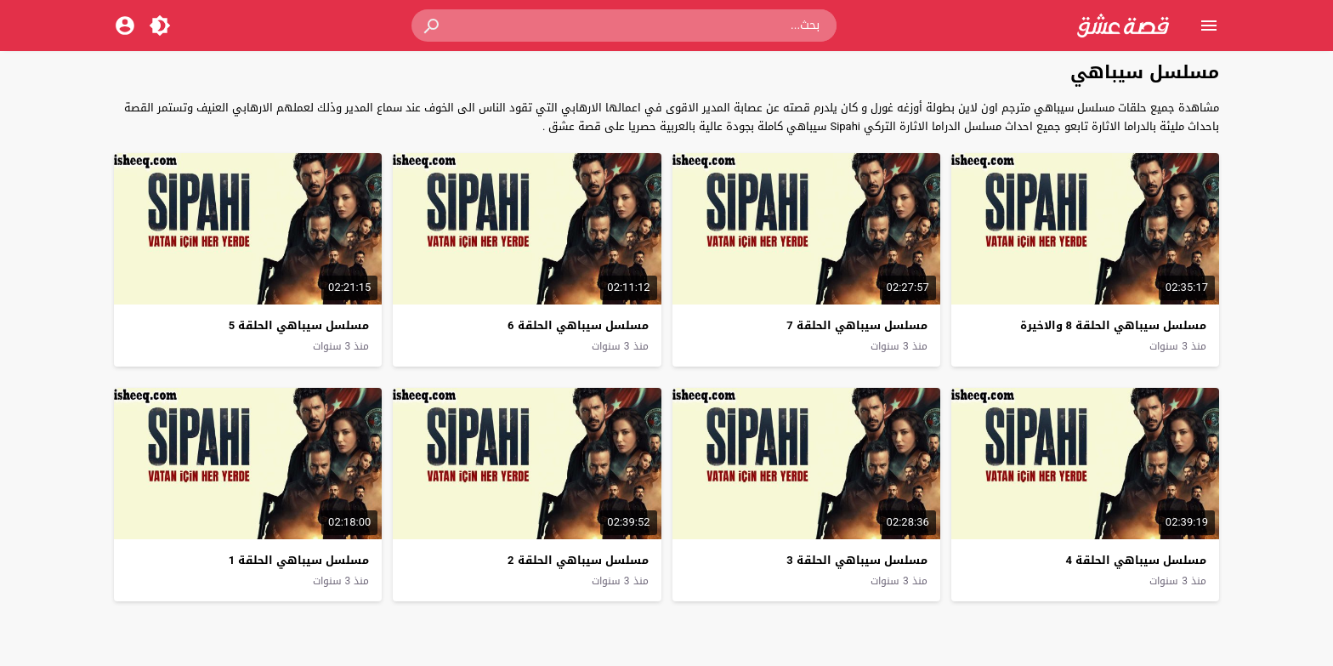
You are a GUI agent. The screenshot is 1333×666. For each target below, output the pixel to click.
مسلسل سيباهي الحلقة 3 (856, 560)
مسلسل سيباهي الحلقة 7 (856, 325)
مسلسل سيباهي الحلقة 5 (299, 325)
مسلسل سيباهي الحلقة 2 (578, 560)
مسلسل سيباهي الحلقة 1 (299, 560)
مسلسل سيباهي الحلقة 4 (1136, 560)
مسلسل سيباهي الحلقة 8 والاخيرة (1113, 325)
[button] (432, 25)
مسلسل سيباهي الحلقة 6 (578, 325)
